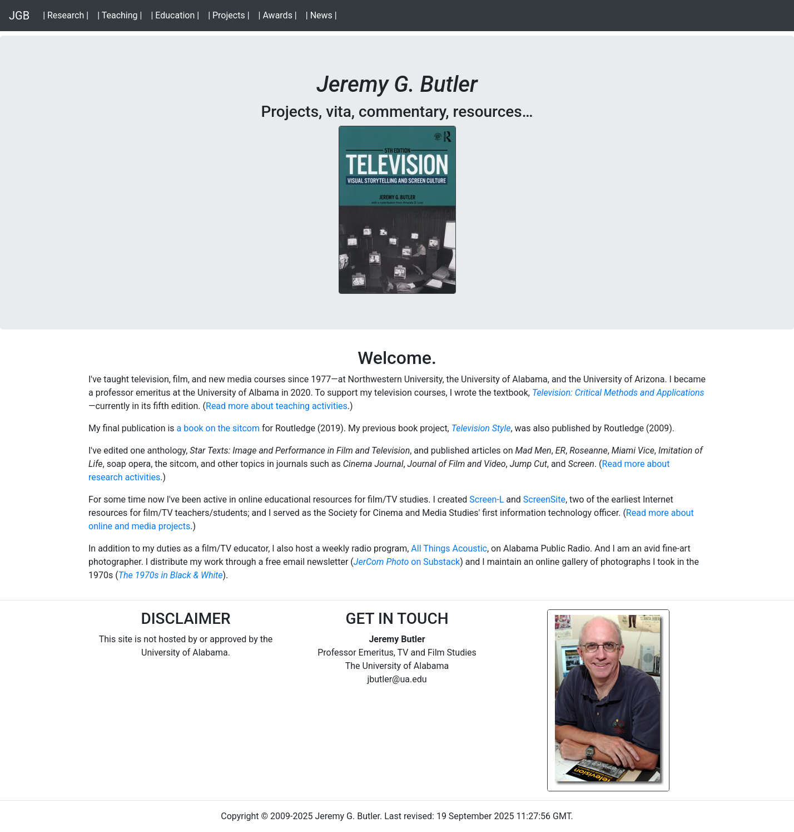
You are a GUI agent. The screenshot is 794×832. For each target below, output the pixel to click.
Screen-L (486, 499)
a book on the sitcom (218, 428)
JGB (19, 15)
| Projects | (231, 15)
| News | (323, 15)
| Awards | (280, 15)
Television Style (481, 428)
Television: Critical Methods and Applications (618, 392)
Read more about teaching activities (277, 406)
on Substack (434, 562)
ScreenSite (544, 499)
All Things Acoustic (449, 548)
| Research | (68, 15)
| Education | (177, 15)
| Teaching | (121, 15)
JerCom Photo (381, 562)
